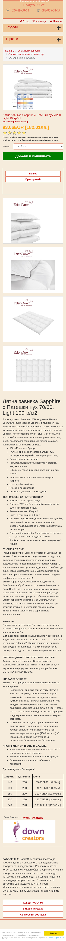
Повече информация (56, 938)
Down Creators (32, 818)
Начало (56, 21)
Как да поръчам (33, 902)
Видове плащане (33, 908)
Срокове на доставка (33, 914)
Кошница (39, 21)
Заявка (33, 173)
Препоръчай (33, 179)
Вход (24, 21)
